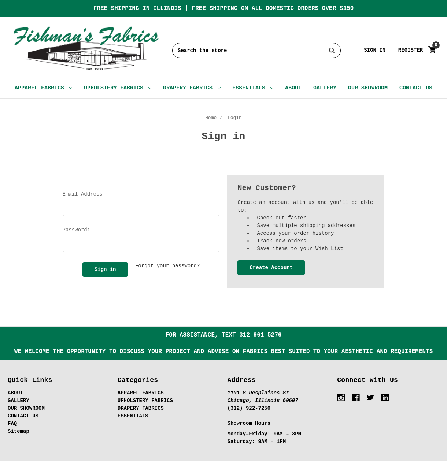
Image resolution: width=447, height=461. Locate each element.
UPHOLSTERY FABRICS (117, 88)
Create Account (271, 268)
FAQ (12, 424)
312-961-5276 (260, 335)
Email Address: (84, 194)
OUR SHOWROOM (368, 88)
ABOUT (293, 88)
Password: (76, 230)
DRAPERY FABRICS (192, 88)
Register (410, 50)
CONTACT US (415, 88)
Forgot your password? (167, 266)
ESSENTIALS (252, 88)
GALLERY (324, 88)
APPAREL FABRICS (43, 88)
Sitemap (18, 431)
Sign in (374, 50)
